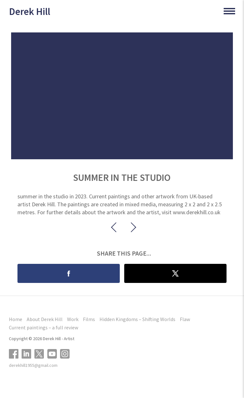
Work (72, 319)
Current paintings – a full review (43, 327)
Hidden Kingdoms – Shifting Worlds (137, 319)
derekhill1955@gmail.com (33, 365)
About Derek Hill (45, 319)
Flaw (185, 319)
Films (89, 319)
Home (15, 319)
